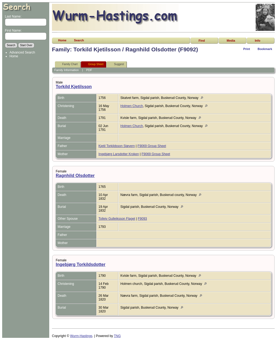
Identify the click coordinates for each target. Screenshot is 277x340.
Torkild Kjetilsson (74, 86)
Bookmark (265, 49)
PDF (89, 70)
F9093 (142, 219)
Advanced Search (22, 52)
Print (246, 49)
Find (202, 40)
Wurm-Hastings (81, 336)
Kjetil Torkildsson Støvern (116, 146)
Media (231, 40)
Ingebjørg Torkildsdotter (80, 264)
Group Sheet (93, 64)
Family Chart (67, 64)
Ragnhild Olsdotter (75, 175)
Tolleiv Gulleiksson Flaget (116, 219)
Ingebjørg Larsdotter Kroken (118, 154)
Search (79, 40)
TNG (117, 336)
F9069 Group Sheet (151, 146)
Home (13, 56)
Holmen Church (131, 106)
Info (257, 40)
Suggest (116, 64)
